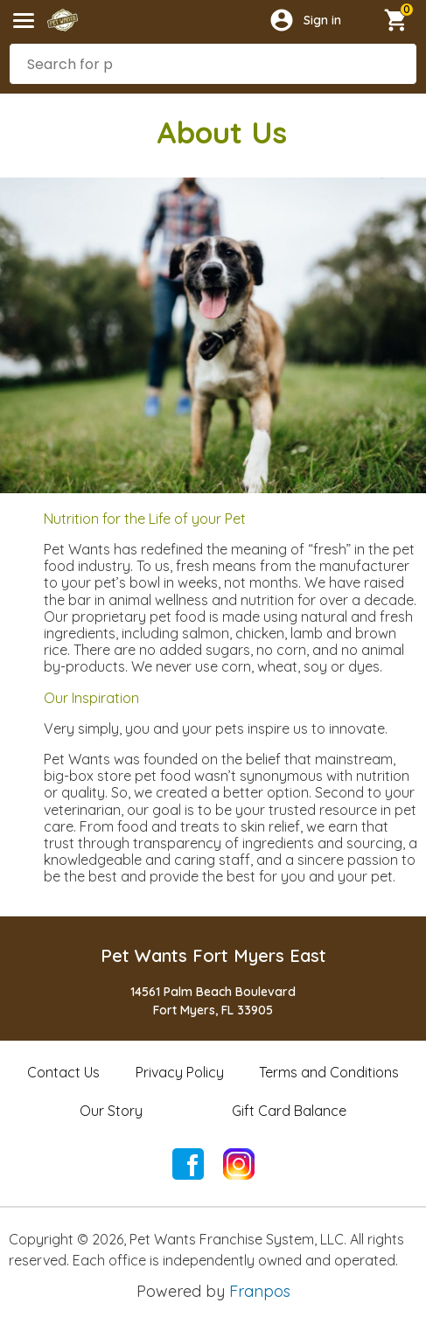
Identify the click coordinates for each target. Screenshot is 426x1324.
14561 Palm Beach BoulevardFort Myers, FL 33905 (213, 1001)
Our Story (111, 1110)
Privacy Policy (180, 1072)
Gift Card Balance (289, 1110)
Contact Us (63, 1072)
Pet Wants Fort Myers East (213, 955)
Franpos (259, 1291)
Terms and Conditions (329, 1072)
